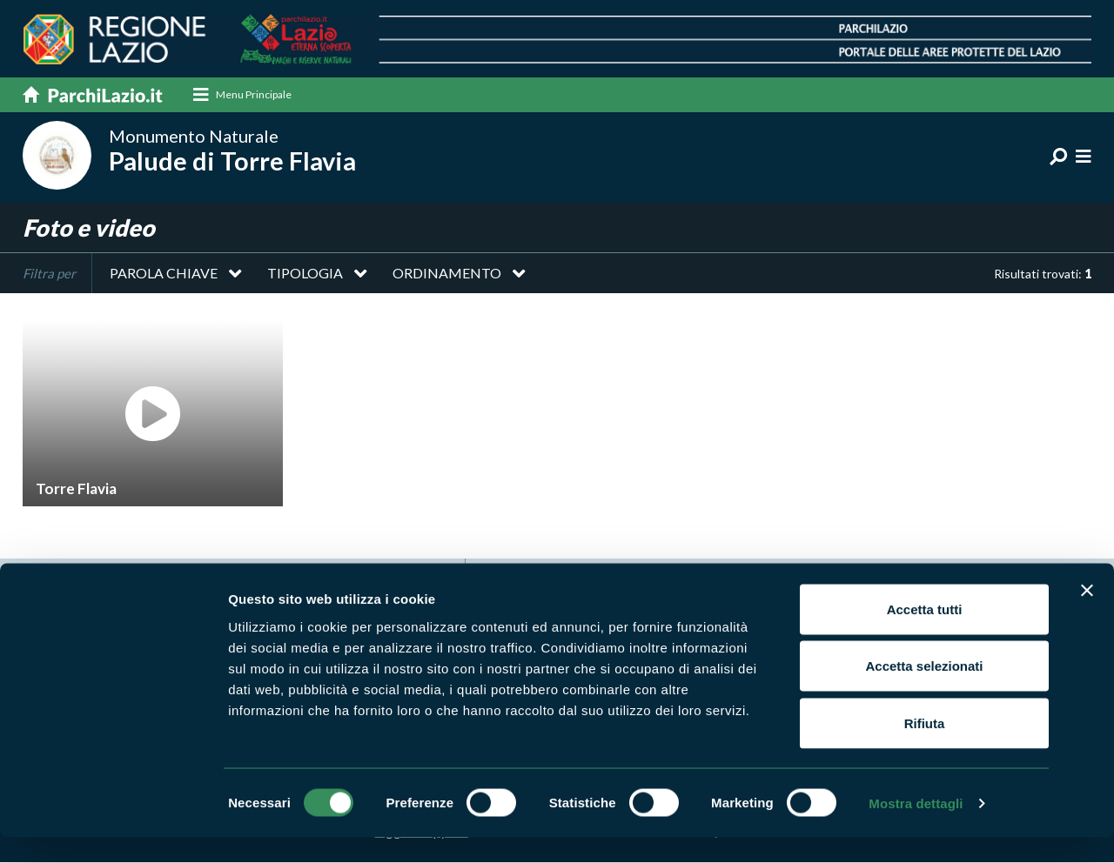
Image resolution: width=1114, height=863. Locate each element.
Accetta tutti (925, 634)
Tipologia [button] (305, 273)
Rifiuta (924, 748)
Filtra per (49, 274)
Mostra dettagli (916, 828)
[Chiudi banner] (1087, 616)
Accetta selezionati (924, 692)
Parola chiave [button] (164, 273)
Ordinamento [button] (447, 273)
